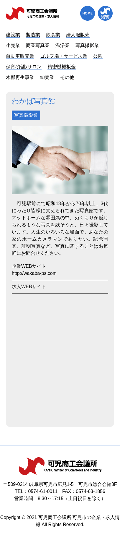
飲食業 (53, 34)
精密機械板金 (61, 66)
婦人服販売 (78, 34)
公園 (98, 56)
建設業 (13, 34)
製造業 (33, 34)
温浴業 (62, 45)
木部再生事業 (20, 77)
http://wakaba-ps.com (34, 273)
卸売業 (47, 77)
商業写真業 (38, 45)
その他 (67, 77)
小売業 (13, 45)
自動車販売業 (20, 56)
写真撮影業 (87, 45)
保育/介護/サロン (24, 66)
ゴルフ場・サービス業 (63, 56)
